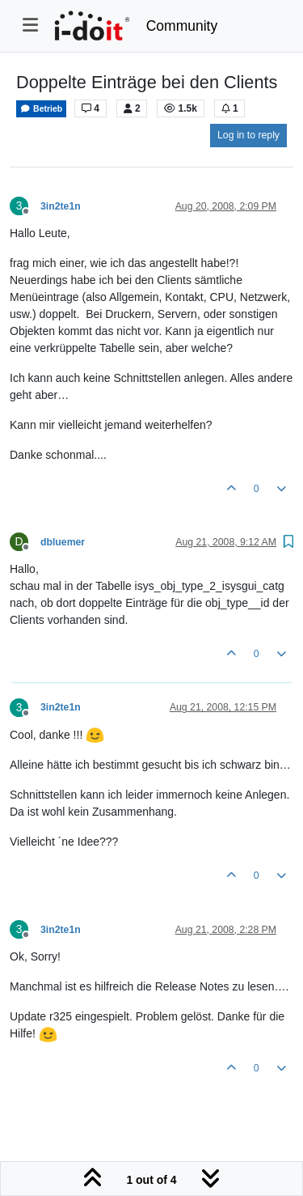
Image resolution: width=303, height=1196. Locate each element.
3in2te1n (60, 206)
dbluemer (62, 542)
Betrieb (41, 109)
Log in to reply (248, 135)
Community (182, 26)
